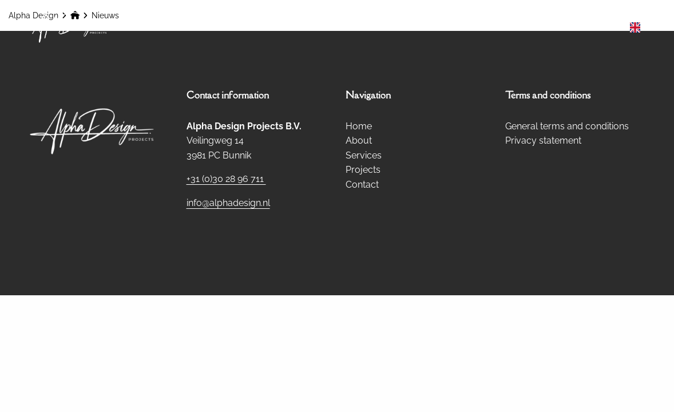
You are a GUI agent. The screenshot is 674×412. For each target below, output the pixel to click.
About (406, 27)
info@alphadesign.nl (228, 202)
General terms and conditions (567, 126)
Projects (526, 27)
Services (462, 27)
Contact (590, 27)
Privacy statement (543, 140)
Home (357, 27)
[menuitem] (357, 27)
